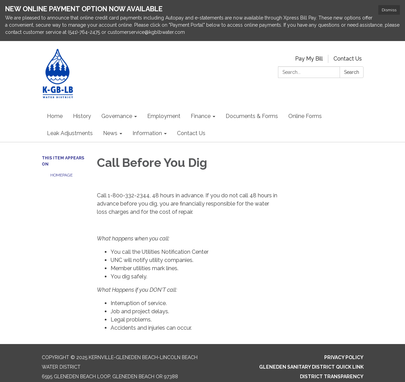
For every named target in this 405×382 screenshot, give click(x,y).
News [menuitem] (110, 133)
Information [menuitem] (147, 133)
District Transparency (332, 376)
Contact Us (347, 58)
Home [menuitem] (55, 116)
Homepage (61, 175)
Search (351, 72)
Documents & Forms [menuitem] (252, 116)
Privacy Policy (344, 357)
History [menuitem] (82, 116)
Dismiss (389, 10)
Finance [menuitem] (201, 116)
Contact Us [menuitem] (191, 133)
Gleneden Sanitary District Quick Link (311, 367)
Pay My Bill (309, 58)
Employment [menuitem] (163, 116)
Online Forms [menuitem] (305, 116)
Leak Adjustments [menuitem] (70, 133)
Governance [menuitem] (116, 116)
